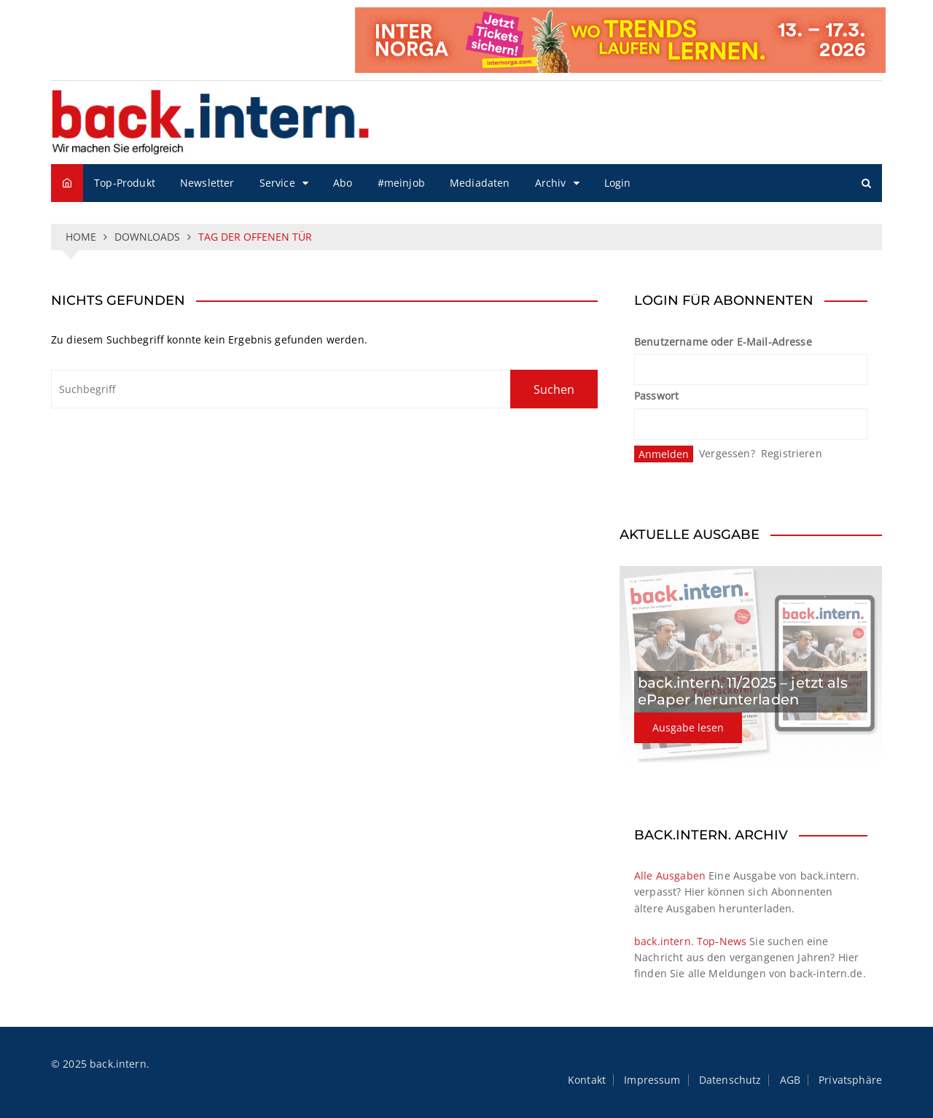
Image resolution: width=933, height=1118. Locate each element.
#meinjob (401, 183)
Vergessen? (727, 453)
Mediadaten (480, 183)
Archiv (550, 183)
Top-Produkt (124, 183)
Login (617, 183)
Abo (342, 183)
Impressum (652, 1080)
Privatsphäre (850, 1080)
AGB (790, 1080)
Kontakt (587, 1080)
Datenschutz (730, 1080)
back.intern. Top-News (690, 941)
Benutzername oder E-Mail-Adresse (723, 342)
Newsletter (207, 183)
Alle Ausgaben (670, 875)
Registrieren (791, 453)
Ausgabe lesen (688, 727)
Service (277, 183)
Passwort (656, 396)
